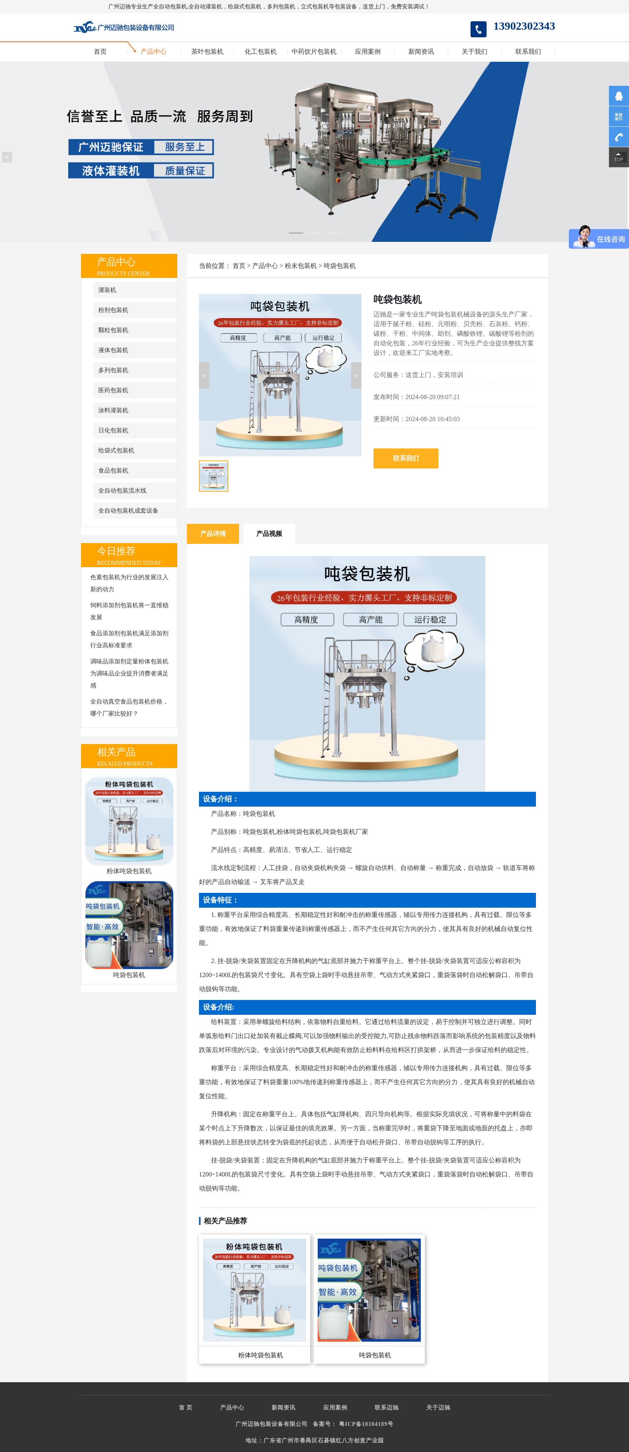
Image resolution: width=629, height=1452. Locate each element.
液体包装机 (113, 350)
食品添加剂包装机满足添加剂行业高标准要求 (129, 639)
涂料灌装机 (113, 410)
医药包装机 (113, 390)
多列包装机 (113, 370)
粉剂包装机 (113, 310)
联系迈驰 (387, 1408)
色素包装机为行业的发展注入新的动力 (129, 583)
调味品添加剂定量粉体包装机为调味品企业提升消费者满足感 (129, 673)
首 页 (186, 1408)
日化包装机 (113, 430)
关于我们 (474, 51)
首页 (100, 51)
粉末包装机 (301, 265)
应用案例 (368, 51)
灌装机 (107, 290)
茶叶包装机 (207, 51)
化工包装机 (261, 51)
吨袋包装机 (340, 265)
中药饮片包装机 (314, 51)
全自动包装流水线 (122, 490)
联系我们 (528, 51)
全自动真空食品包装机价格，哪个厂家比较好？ (129, 707)
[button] (204, 375)
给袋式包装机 (116, 450)
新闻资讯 (421, 51)
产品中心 (153, 51)
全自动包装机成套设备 (128, 510)
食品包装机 (113, 470)
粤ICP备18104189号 (366, 1424)
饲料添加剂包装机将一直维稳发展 (129, 611)
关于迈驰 (438, 1408)
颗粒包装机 (113, 330)
